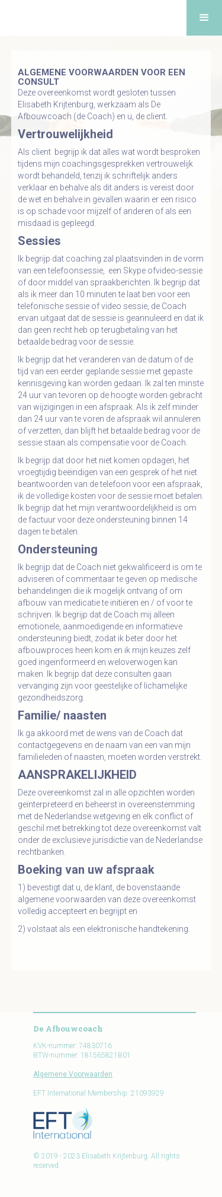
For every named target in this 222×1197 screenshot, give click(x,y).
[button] (204, 18)
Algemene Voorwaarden (72, 1074)
